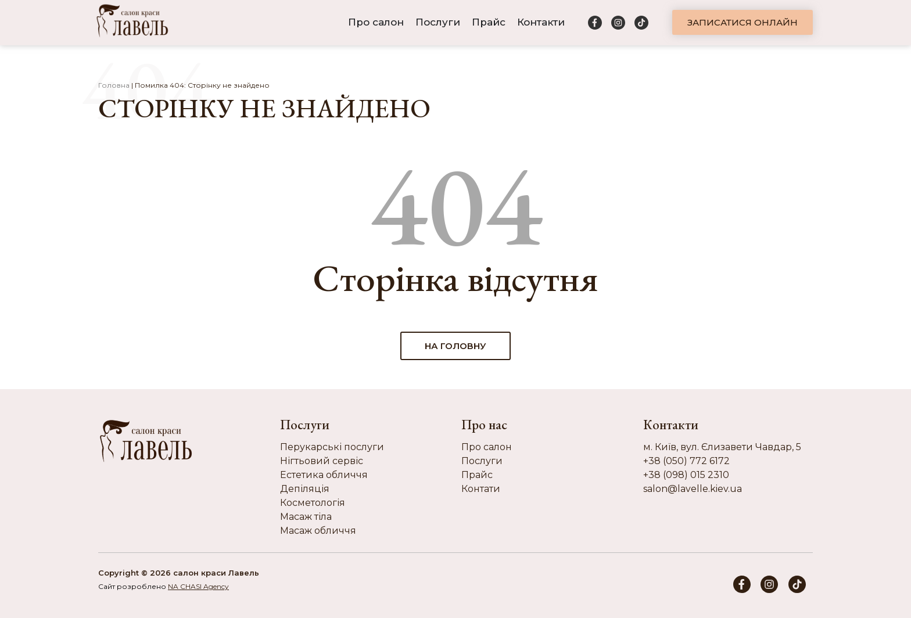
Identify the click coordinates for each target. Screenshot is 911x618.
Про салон (376, 22)
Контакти (541, 22)
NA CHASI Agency (198, 586)
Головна (114, 85)
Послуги (437, 22)
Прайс (488, 22)
